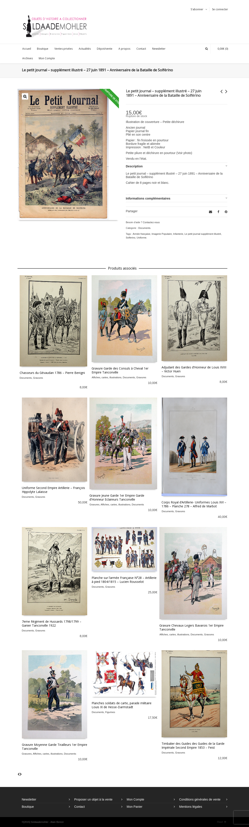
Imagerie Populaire (162, 234)
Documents (144, 228)
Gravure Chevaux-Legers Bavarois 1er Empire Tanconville (191, 627)
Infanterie (178, 234)
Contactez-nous (151, 222)
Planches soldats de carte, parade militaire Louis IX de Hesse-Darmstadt (121, 705)
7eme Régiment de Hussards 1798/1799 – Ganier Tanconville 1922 (51, 623)
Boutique (28, 806)
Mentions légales (190, 806)
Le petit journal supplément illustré (203, 234)
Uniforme (141, 237)
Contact (79, 806)
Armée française (141, 234)
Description (134, 166)
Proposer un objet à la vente (93, 799)
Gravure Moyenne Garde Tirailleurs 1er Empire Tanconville (54, 747)
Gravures (38, 378)
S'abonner (197, 9)
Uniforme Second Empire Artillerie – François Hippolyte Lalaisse (53, 490)
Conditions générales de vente (200, 799)
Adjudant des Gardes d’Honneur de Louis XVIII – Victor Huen (194, 369)
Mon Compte (135, 799)
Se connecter (220, 9)
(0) (220, 49)
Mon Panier (135, 806)
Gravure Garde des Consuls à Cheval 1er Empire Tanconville (120, 370)
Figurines (110, 712)
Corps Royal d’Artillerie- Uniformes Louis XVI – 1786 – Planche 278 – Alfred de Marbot (194, 504)
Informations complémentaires (148, 198)
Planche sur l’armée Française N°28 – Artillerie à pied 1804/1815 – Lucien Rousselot (124, 580)
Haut (221, 821)
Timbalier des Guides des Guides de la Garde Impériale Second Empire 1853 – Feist (193, 745)
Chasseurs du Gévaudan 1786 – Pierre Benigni (52, 373)
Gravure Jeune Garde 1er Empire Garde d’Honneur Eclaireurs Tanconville (116, 497)
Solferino (130, 237)
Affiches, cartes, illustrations (106, 377)
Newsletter (29, 799)
